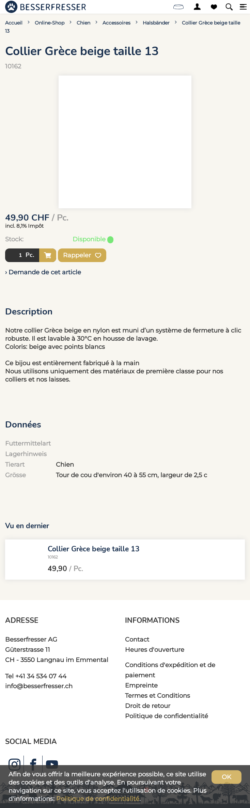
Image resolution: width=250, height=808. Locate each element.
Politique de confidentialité (166, 716)
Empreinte (141, 685)
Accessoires (116, 23)
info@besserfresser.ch (39, 686)
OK (226, 776)
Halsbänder (156, 23)
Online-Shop (49, 23)
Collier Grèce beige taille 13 (94, 548)
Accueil (13, 23)
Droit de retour (147, 705)
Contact (137, 639)
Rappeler (82, 255)
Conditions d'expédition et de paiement (170, 670)
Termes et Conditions (157, 695)
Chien (83, 23)
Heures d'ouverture (154, 649)
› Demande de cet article (43, 272)
